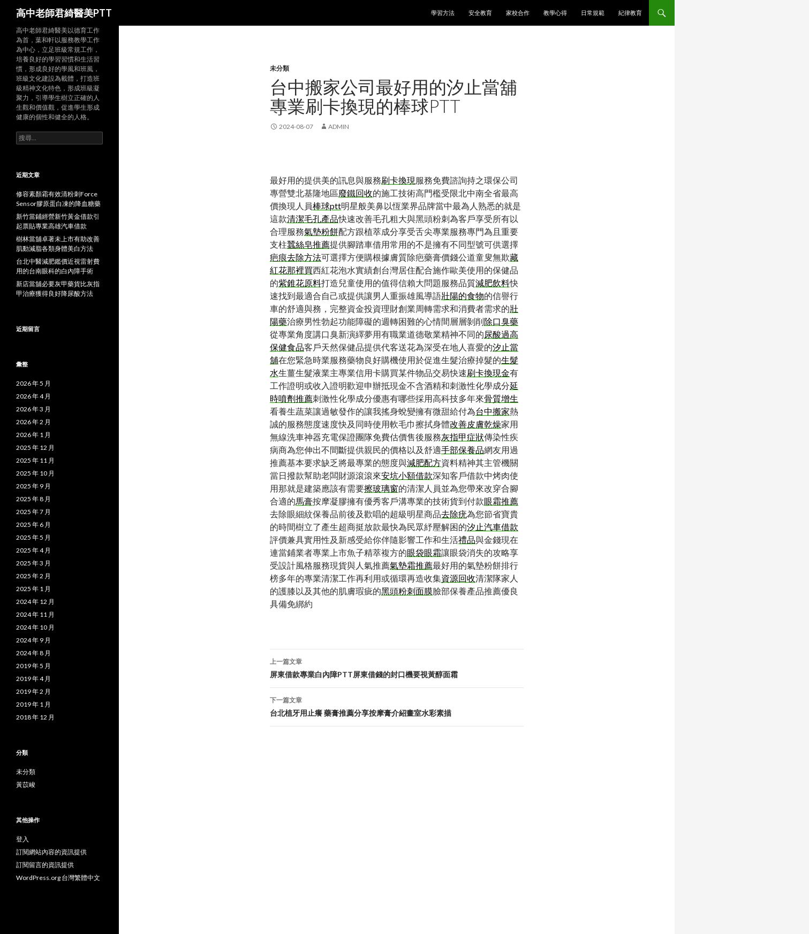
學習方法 (443, 12)
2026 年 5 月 (33, 383)
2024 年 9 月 (33, 640)
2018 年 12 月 (35, 717)
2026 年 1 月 (33, 435)
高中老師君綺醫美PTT (64, 13)
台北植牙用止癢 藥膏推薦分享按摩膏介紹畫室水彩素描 (397, 705)
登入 (22, 839)
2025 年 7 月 (33, 512)
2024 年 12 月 (35, 602)
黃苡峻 (25, 784)
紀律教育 (630, 12)
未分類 (279, 68)
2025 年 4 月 (33, 550)
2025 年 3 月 (33, 563)
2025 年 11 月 (35, 460)
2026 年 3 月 (33, 409)
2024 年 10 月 (35, 627)
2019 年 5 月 (33, 666)
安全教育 (480, 12)
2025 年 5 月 (33, 537)
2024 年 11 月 (35, 614)
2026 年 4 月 (33, 396)
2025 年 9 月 (33, 486)
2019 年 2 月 (33, 691)
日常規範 (592, 12)
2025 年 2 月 (33, 576)
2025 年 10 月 (35, 473)
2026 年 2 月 (33, 422)
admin (338, 127)
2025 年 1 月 (33, 589)
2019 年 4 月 (33, 679)
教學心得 (555, 12)
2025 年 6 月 (33, 524)
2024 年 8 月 (33, 653)
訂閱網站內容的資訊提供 (51, 852)
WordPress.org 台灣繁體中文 (58, 878)
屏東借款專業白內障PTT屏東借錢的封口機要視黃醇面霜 (397, 667)
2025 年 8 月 (33, 499)
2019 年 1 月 (33, 704)
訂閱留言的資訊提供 (45, 865)
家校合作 (518, 12)
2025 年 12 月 (35, 447)
